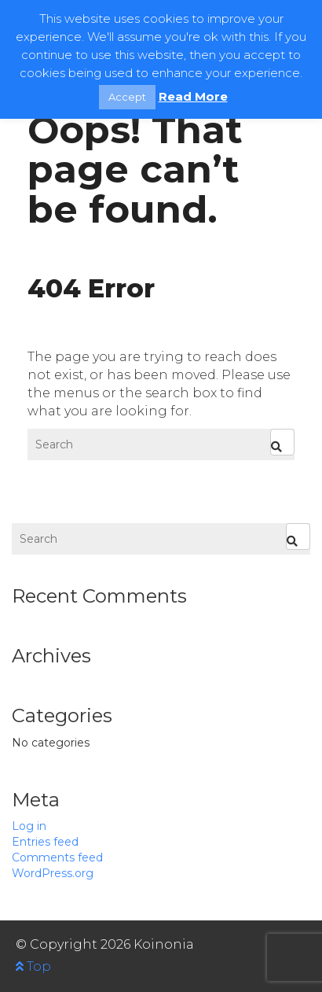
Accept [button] (127, 96)
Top (33, 966)
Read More (193, 96)
